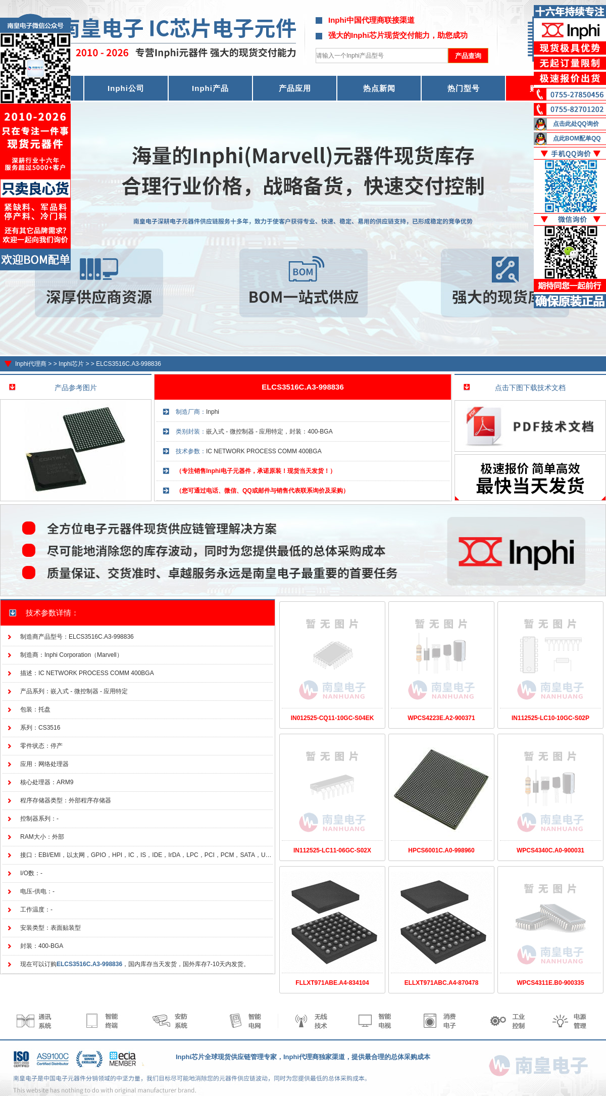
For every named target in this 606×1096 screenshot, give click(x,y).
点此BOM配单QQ (577, 138)
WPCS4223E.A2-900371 (441, 718)
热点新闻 (379, 88)
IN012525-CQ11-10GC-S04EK (332, 718)
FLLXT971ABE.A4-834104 (332, 982)
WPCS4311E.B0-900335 (550, 982)
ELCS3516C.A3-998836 (128, 363)
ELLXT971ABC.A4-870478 (442, 982)
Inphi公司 (126, 88)
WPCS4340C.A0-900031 (550, 850)
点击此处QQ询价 (576, 123)
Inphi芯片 (71, 363)
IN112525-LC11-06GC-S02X (332, 850)
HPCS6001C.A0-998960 (441, 850)
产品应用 (295, 88)
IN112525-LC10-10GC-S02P (550, 718)
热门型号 (463, 88)
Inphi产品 (210, 88)
